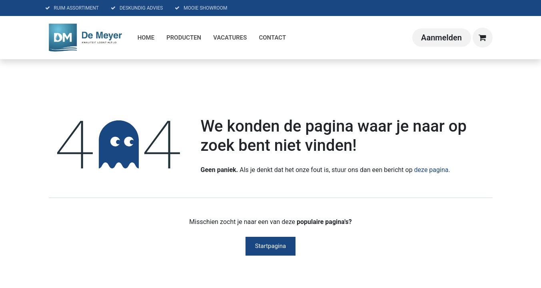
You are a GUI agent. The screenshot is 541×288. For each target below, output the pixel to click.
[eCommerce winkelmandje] (483, 38)
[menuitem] (146, 38)
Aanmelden (441, 37)
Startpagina (270, 246)
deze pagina (431, 170)
